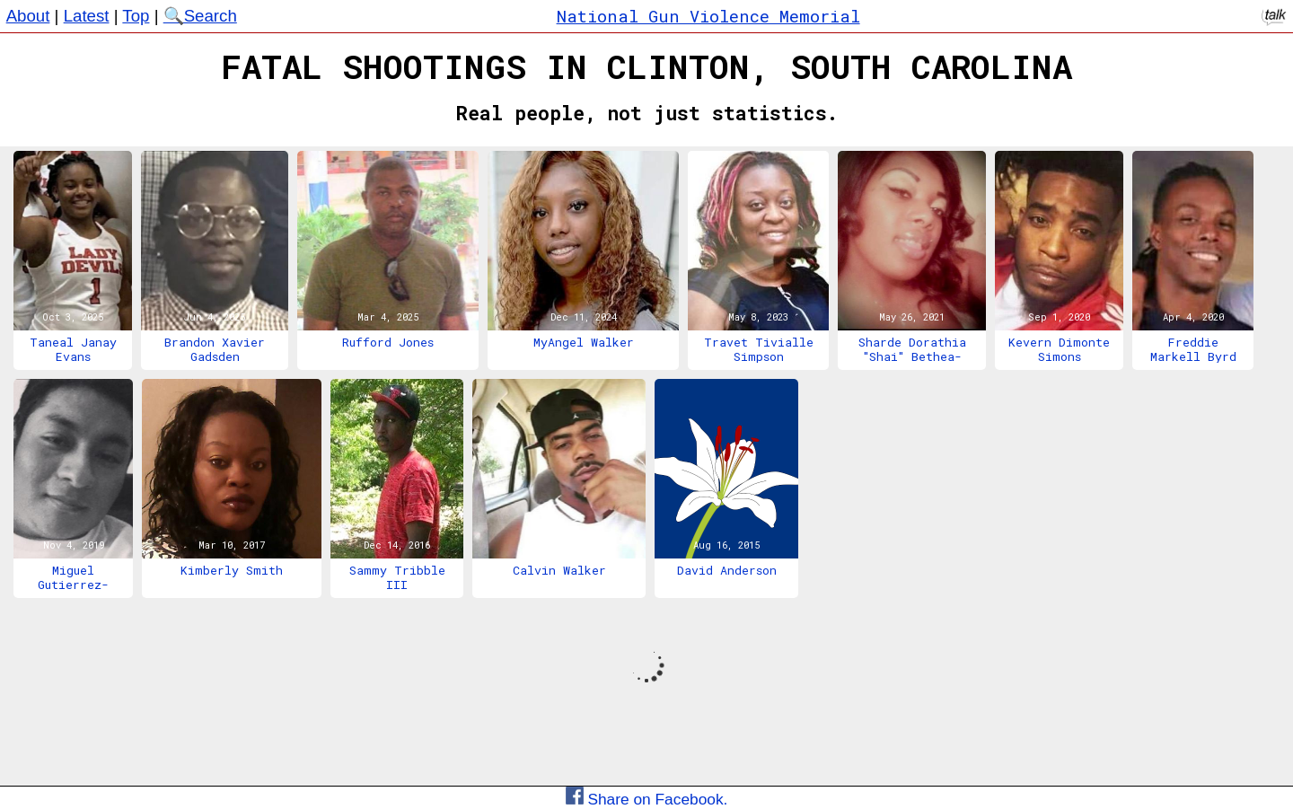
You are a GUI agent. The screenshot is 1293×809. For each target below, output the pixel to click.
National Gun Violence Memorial (708, 15)
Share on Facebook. (647, 799)
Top (135, 15)
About (28, 15)
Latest (87, 15)
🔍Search (200, 15)
